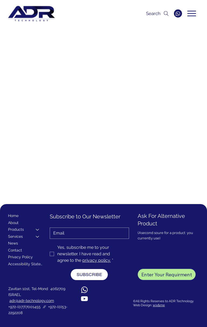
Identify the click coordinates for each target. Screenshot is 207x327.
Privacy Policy (20, 257)
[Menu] (192, 13)
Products (16, 229)
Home (13, 216)
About (13, 223)
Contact (15, 250)
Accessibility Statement (26, 264)
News (13, 243)
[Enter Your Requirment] (167, 274)
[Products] (37, 229)
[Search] (147, 13)
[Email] (88, 233)
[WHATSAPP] (178, 13)
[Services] (37, 236)
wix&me (159, 305)
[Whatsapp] (84, 290)
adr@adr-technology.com (31, 300)
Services (15, 236)
